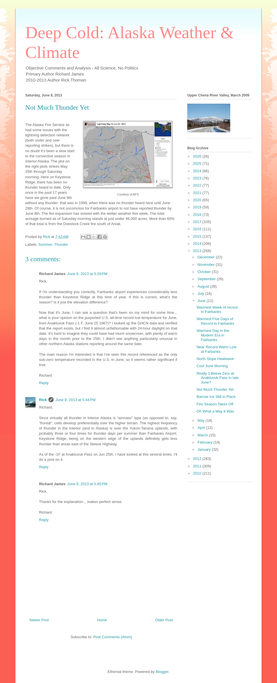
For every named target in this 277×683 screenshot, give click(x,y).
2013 (197, 251)
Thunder (61, 244)
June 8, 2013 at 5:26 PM (87, 274)
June (202, 301)
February (206, 442)
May (202, 420)
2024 (197, 171)
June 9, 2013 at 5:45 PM (87, 484)
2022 (197, 185)
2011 (197, 466)
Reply (43, 383)
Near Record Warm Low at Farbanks (216, 349)
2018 (197, 214)
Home (102, 620)
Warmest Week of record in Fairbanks (216, 309)
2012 (197, 458)
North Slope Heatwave (215, 359)
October (205, 272)
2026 (197, 156)
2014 (197, 243)
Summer (45, 244)
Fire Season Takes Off (214, 404)
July (201, 293)
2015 (197, 236)
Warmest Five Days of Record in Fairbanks (215, 321)
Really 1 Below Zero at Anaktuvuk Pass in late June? (217, 377)
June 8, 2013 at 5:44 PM (75, 400)
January (205, 449)
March (203, 435)
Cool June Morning (212, 366)
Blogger (162, 672)
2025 (197, 163)
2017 (197, 222)
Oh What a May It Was (215, 411)
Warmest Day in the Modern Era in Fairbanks (212, 335)
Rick (43, 400)
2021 (197, 193)
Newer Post (39, 620)
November (207, 264)
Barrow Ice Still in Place (216, 396)
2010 (197, 473)
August (204, 286)
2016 (197, 229)
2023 (197, 178)
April (202, 427)
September (207, 279)
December (207, 257)
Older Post (164, 620)
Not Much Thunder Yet (214, 389)
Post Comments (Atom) (112, 637)
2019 (197, 207)
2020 (197, 200)
